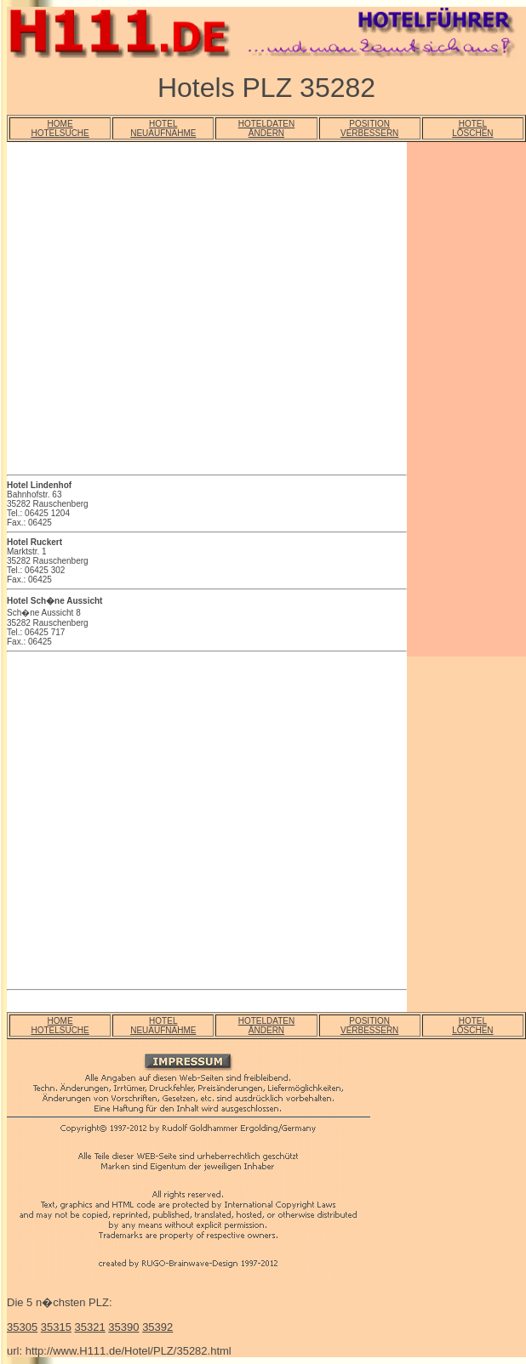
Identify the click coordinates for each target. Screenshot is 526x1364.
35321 (90, 1327)
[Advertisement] (159, 310)
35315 (56, 1327)
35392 (157, 1327)
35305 (22, 1327)
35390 (123, 1327)
